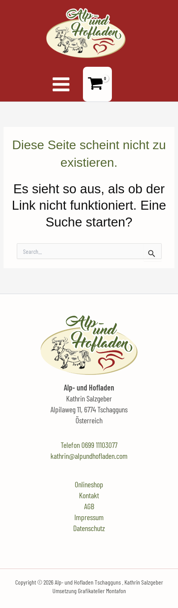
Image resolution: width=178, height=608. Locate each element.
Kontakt (89, 495)
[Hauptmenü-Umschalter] (61, 84)
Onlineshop (89, 484)
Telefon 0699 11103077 (89, 444)
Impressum (89, 517)
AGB (89, 506)
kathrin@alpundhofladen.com (89, 455)
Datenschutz (89, 528)
